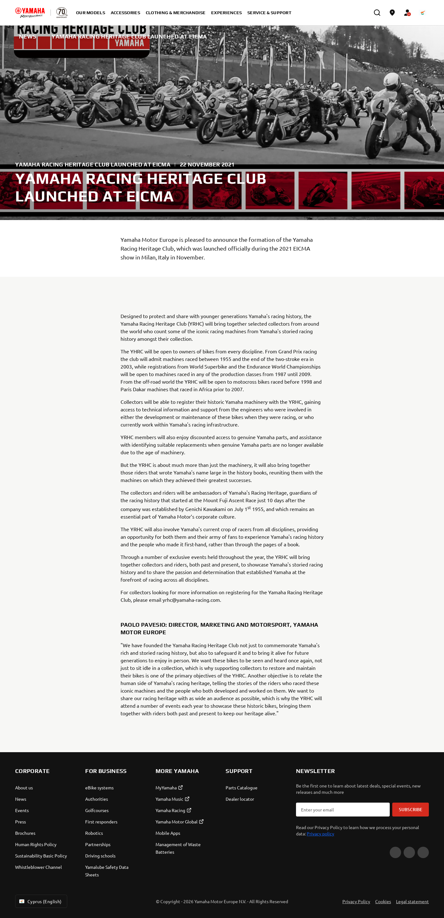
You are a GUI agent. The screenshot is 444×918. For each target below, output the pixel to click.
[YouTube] (395, 852)
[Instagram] (423, 852)
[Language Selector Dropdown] (422, 12)
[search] (377, 12)
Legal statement (412, 901)
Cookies (383, 901)
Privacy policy (320, 833)
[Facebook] (409, 852)
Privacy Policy (356, 901)
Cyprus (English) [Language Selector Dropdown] (40, 901)
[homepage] (30, 12)
